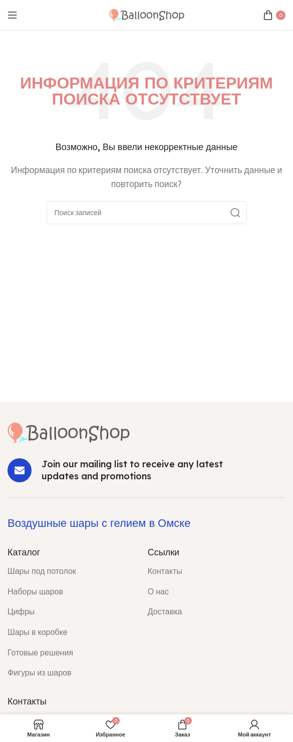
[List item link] (70, 571)
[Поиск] (147, 212)
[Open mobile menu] (13, 15)
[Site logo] (146, 14)
